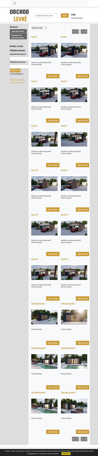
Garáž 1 (34, 36)
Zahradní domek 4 (68, 348)
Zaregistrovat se (16, 80)
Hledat (64, 15)
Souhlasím (66, 454)
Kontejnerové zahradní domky (17, 36)
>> (85, 31)
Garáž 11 (64, 170)
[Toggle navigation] (15, 3)
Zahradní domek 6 (68, 392)
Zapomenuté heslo (17, 82)
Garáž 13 (64, 214)
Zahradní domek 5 (38, 392)
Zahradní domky (17, 31)
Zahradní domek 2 (68, 303)
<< (74, 31)
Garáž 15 (64, 259)
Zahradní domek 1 (38, 303)
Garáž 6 (64, 125)
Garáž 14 (34, 259)
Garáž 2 (64, 36)
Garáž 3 (34, 81)
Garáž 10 (34, 170)
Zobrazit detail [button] (53, 76)
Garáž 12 (34, 214)
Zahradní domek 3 (38, 348)
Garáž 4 (64, 81)
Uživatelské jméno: (18, 54)
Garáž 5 (34, 125)
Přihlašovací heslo (18, 62)
